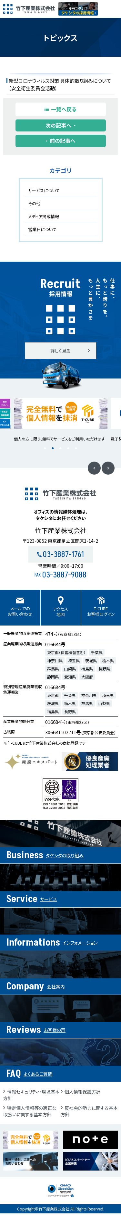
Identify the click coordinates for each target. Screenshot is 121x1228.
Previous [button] (94, 468)
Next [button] (108, 468)
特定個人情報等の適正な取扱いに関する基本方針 (29, 1111)
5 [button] (76, 448)
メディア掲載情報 (43, 216)
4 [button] (68, 448)
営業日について (42, 229)
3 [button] (60, 448)
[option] (60, 420)
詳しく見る (60, 350)
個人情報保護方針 (83, 1091)
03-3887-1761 (60, 554)
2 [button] (53, 448)
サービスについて (44, 190)
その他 (34, 203)
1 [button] (45, 448)
